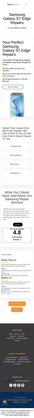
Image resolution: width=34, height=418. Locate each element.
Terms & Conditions (22, 338)
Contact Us (21, 336)
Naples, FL (6, 278)
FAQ (23, 334)
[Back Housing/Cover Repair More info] (17, 155)
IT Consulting (17, 364)
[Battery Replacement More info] (17, 173)
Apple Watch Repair (9, 361)
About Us (17, 334)
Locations (12, 336)
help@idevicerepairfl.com (22, 381)
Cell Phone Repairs (11, 357)
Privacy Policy (10, 338)
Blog (11, 334)
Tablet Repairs (24, 357)
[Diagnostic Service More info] (17, 146)
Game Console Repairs (23, 361)
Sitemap (17, 340)
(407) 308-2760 (8, 381)
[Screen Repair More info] (17, 164)
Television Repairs (23, 359)
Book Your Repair (13, 87)
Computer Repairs (10, 359)
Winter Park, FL (8, 260)
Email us (17, 224)
